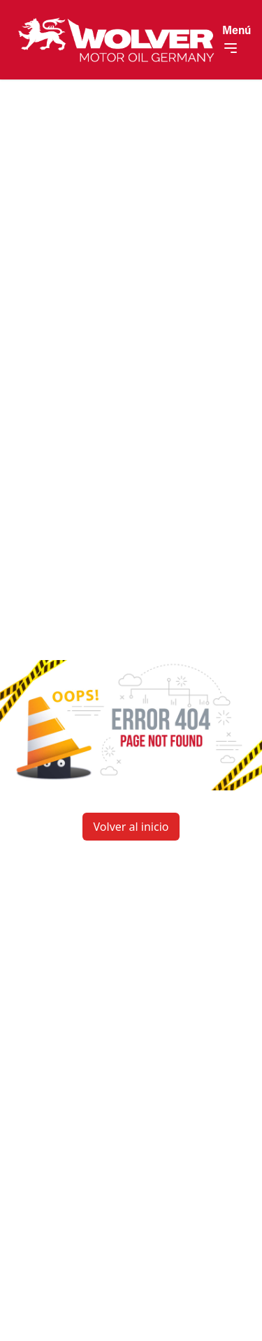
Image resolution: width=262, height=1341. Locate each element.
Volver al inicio (131, 826)
